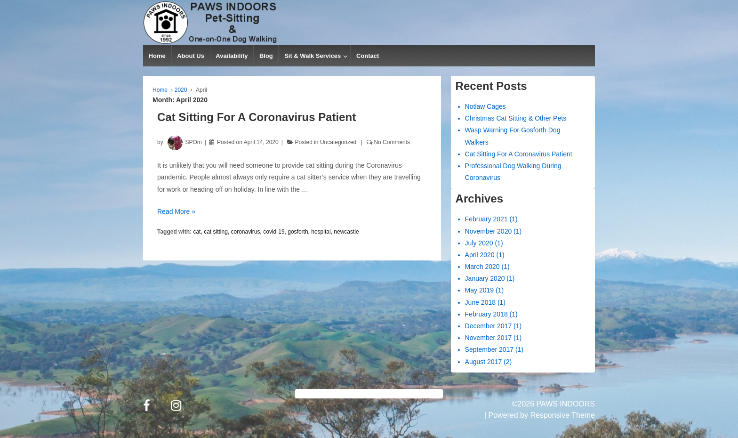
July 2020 (479, 243)
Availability (232, 55)
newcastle (346, 231)
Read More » (176, 211)
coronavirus (245, 231)
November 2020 (488, 231)
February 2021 (486, 219)
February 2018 (486, 314)
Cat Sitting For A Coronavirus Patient (256, 117)
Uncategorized (338, 142)
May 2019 (479, 290)
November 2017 (488, 337)
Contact (367, 55)
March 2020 (482, 266)
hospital (320, 231)
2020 (181, 90)
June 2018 (480, 302)
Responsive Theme (562, 415)
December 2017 (488, 326)
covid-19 (273, 231)
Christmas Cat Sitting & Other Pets (516, 118)
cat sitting (216, 231)
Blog (266, 55)
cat (197, 231)
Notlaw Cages (485, 106)
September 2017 (489, 349)
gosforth (298, 231)
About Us (190, 55)
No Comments (392, 142)
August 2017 (483, 361)
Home (157, 55)
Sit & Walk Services (312, 55)
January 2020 (485, 278)
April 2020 (480, 255)
